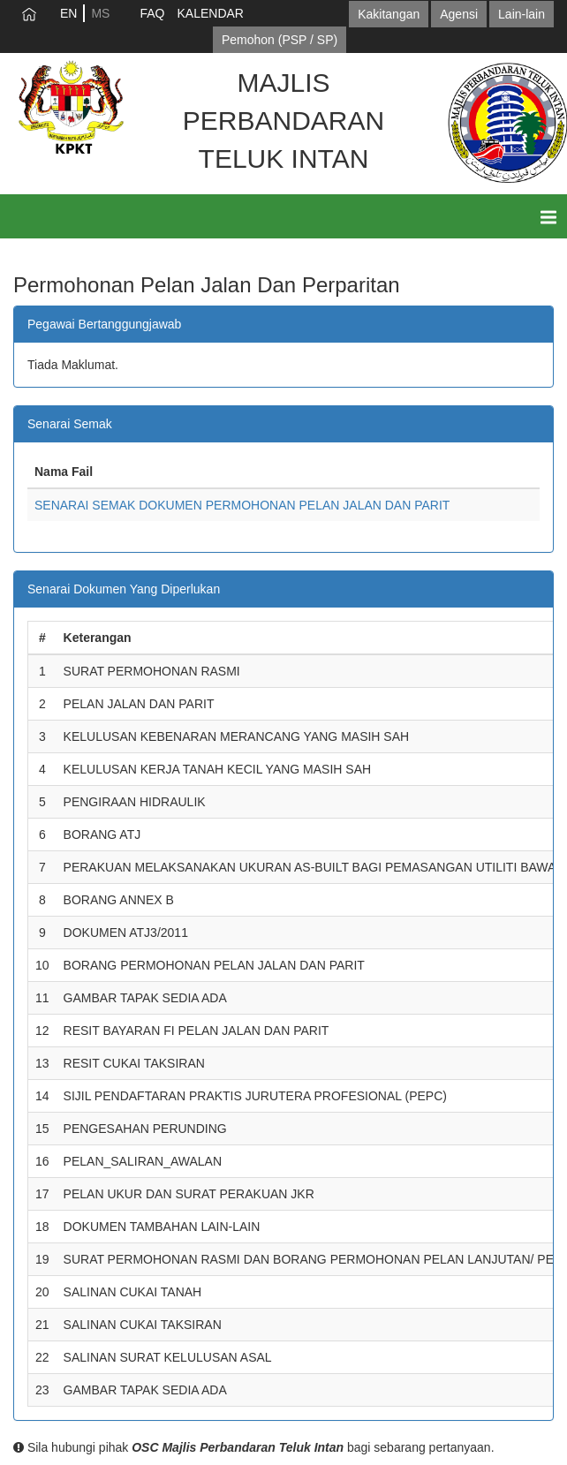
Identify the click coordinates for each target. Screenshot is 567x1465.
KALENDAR (210, 13)
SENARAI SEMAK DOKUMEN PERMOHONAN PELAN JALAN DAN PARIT (242, 505)
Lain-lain (521, 14)
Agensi (459, 14)
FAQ (152, 13)
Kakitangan (389, 14)
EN (68, 13)
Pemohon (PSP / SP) (279, 40)
